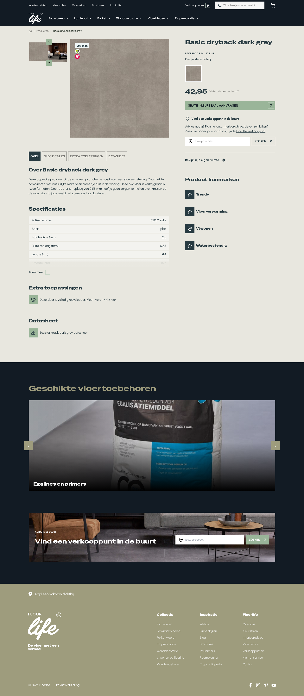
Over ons (249, 624)
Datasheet (116, 156)
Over (34, 156)
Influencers (207, 651)
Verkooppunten (197, 5)
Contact (248, 664)
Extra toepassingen (86, 156)
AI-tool (204, 624)
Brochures (206, 644)
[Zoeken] (220, 5)
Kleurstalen (250, 631)
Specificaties (54, 156)
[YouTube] (273, 685)
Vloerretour (250, 644)
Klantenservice (253, 657)
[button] (55, 18)
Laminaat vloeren (168, 631)
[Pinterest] (266, 685)
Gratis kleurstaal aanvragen (231, 106)
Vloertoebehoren (168, 664)
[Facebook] (250, 685)
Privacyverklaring (67, 685)
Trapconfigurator (211, 664)
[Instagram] (258, 685)
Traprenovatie (166, 644)
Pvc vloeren (164, 624)
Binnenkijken (208, 631)
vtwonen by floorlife (170, 657)
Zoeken (264, 141)
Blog (203, 637)
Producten (42, 31)
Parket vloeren (166, 637)
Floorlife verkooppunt (250, 131)
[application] (66, 18)
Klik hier (111, 299)
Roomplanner (209, 657)
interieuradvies (233, 126)
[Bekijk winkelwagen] (273, 5)
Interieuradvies (253, 637)
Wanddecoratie (167, 651)
